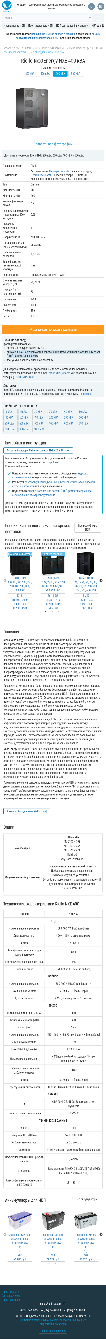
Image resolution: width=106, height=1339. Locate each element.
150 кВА (38, 417)
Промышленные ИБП (40, 25)
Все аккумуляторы (86, 1199)
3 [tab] (63, 611)
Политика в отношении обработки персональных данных (53, 1320)
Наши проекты (10, 1291)
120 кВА (24, 417)
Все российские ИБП (87, 527)
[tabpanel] (20, 580)
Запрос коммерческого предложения (53, 329)
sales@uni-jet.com (50, 1303)
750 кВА (83, 423)
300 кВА (45, 73)
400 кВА (9, 423)
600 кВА (68, 423)
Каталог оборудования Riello (24, 811)
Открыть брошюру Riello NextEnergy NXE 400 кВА (35, 450)
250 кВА (30, 73)
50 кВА (83, 411)
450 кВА (24, 423)
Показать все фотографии (53, 144)
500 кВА (75, 73)
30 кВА (53, 411)
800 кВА (9, 429)
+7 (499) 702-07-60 (74, 1310)
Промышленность (41, 175)
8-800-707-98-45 (25, 377)
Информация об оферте (53, 1324)
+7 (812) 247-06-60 (51, 1310)
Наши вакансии (11, 1299)
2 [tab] (60, 1263)
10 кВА (8, 411)
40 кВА (68, 411)
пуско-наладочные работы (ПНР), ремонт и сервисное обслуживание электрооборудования (52, 493)
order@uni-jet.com (59, 373)
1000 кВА (39, 429)
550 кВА (53, 423)
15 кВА (23, 411)
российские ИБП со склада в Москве (53, 34)
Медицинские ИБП (14, 25)
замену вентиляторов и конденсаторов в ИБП (58, 36)
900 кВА (24, 429)
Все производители (14, 52)
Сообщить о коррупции (53, 1331)
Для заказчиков (11, 1295)
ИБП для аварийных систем (72, 25)
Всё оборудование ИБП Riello (47, 52)
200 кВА (53, 417)
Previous (5, 580)
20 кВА (38, 411)
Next (101, 580)
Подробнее (85, 394)
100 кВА (9, 417)
